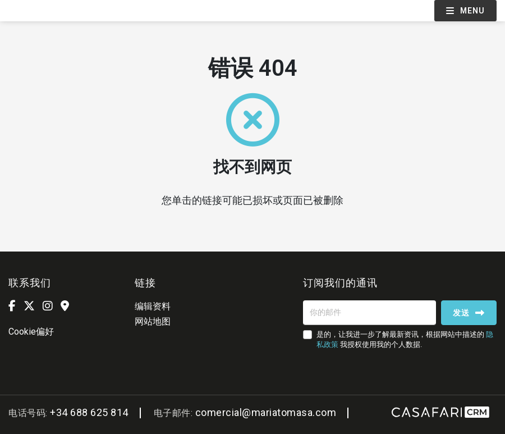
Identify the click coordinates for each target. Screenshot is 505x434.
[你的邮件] (369, 312)
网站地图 (153, 321)
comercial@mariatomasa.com (266, 412)
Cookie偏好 (31, 331)
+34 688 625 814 (89, 412)
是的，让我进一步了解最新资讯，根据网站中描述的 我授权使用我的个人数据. (404, 339)
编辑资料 (153, 306)
